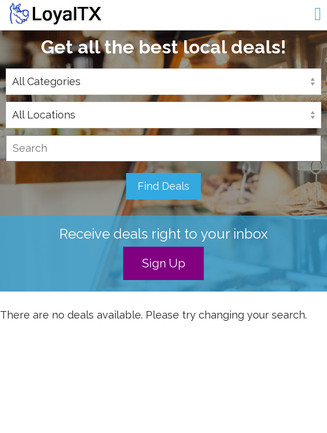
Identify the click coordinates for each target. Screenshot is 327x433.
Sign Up (163, 263)
